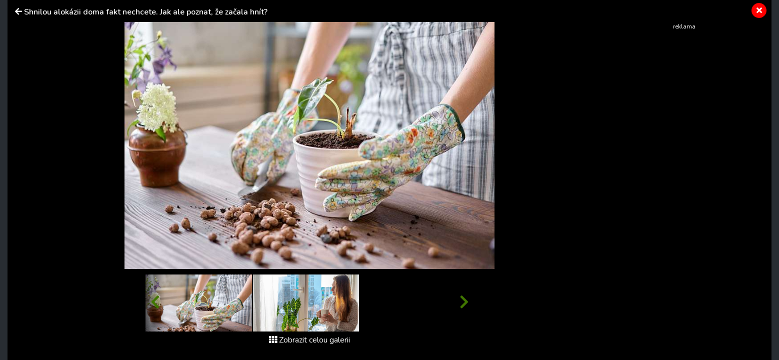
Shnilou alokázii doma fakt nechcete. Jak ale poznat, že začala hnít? (146, 12)
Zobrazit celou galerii (309, 340)
